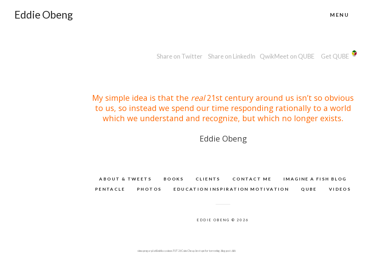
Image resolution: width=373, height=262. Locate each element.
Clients (208, 179)
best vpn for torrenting (208, 250)
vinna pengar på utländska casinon (154, 250)
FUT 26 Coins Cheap (184, 250)
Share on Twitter (180, 56)
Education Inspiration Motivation (231, 189)
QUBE (309, 189)
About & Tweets (125, 179)
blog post (226, 250)
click (234, 250)
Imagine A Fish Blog (315, 179)
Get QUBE (335, 56)
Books (174, 179)
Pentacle (110, 189)
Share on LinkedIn (231, 56)
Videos (340, 189)
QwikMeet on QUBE (287, 56)
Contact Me (251, 179)
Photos (149, 189)
